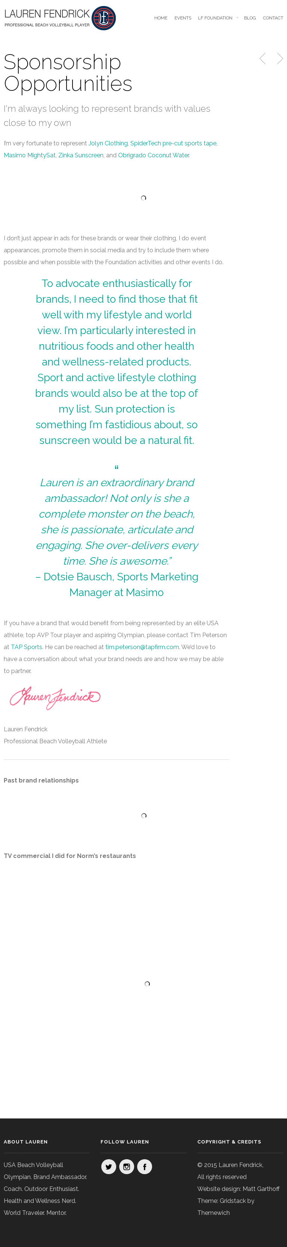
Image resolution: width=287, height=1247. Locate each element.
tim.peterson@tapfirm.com (142, 647)
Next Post (279, 59)
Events (183, 18)
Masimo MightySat (30, 155)
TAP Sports (26, 647)
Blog (250, 18)
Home (160, 18)
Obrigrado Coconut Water (153, 155)
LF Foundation (215, 18)
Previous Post (263, 59)
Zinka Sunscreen (81, 155)
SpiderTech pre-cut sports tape (173, 143)
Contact (273, 18)
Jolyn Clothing (108, 143)
